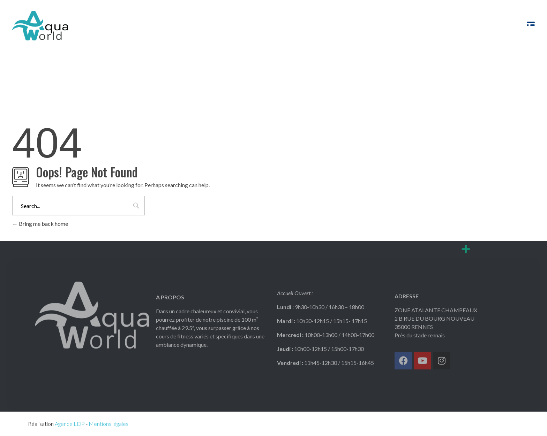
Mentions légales (108, 423)
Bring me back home (40, 223)
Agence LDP (70, 423)
